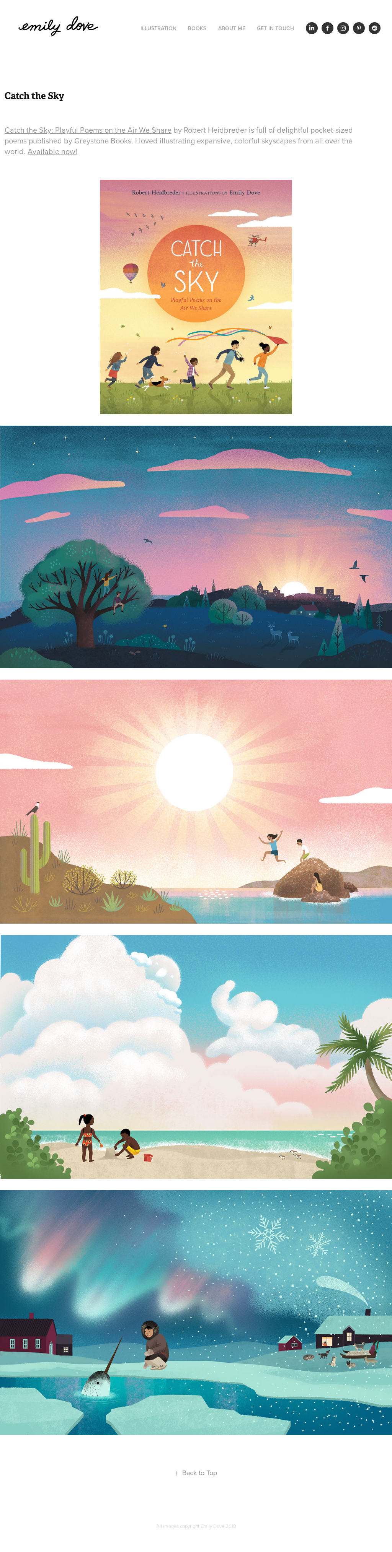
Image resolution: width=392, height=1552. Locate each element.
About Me (231, 28)
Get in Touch (275, 28)
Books (197, 28)
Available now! (52, 151)
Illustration (158, 28)
